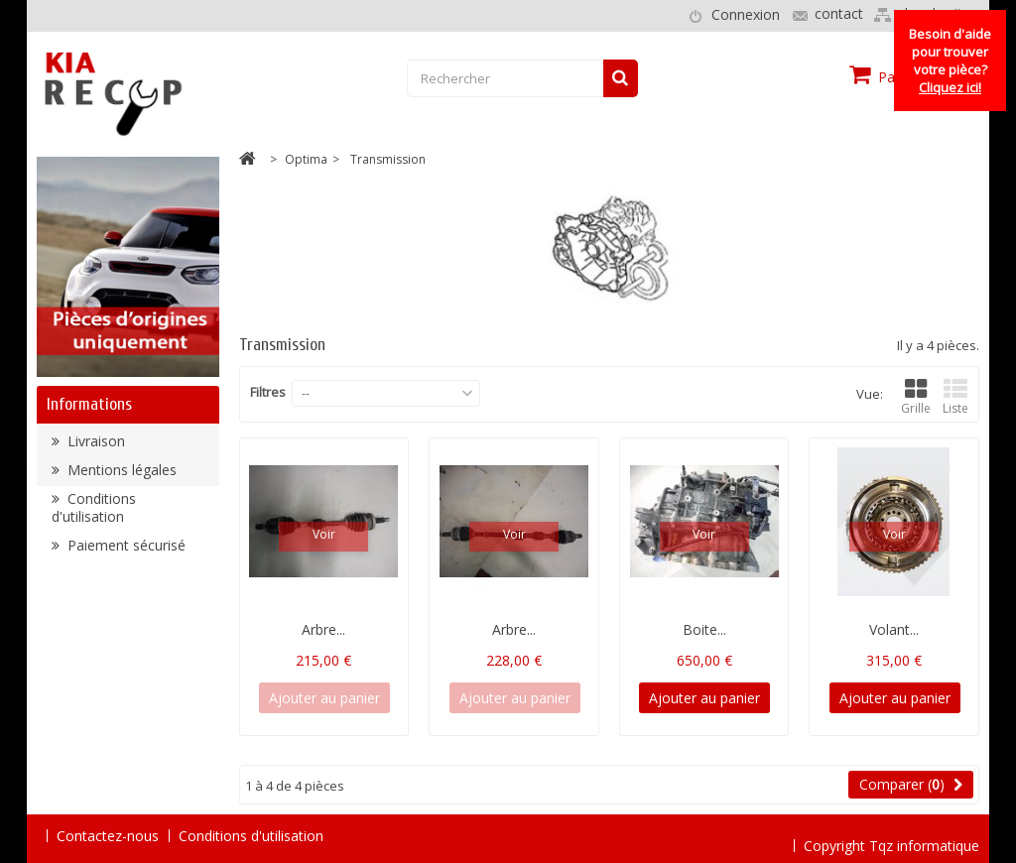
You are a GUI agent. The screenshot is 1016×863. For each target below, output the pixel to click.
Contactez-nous (108, 835)
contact (839, 13)
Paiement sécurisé (125, 551)
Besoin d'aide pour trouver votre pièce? (950, 60)
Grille (916, 397)
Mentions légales (120, 475)
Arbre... (323, 629)
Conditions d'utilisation (94, 513)
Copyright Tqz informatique (891, 834)
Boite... (704, 629)
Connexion (745, 14)
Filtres (268, 392)
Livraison (94, 446)
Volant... (894, 629)
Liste (955, 397)
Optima (306, 159)
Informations (89, 404)
